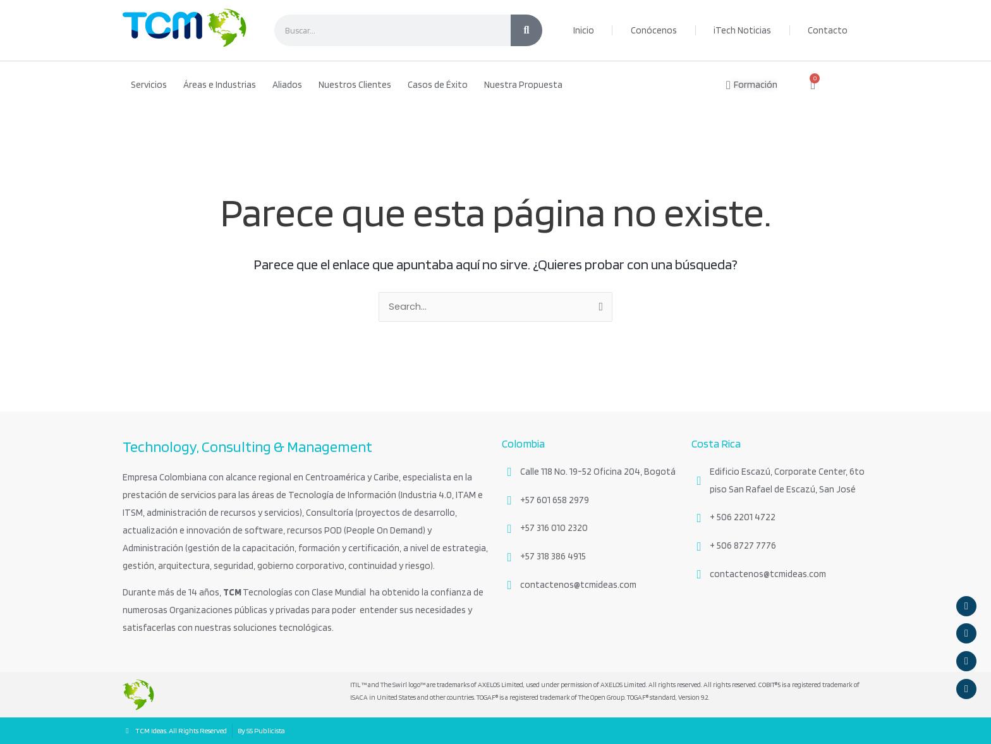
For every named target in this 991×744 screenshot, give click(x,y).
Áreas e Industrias (219, 84)
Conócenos (654, 30)
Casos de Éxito (438, 84)
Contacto (828, 30)
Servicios (149, 84)
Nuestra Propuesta (523, 84)
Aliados (287, 84)
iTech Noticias (742, 30)
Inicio (583, 30)
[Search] (526, 30)
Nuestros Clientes (355, 84)
